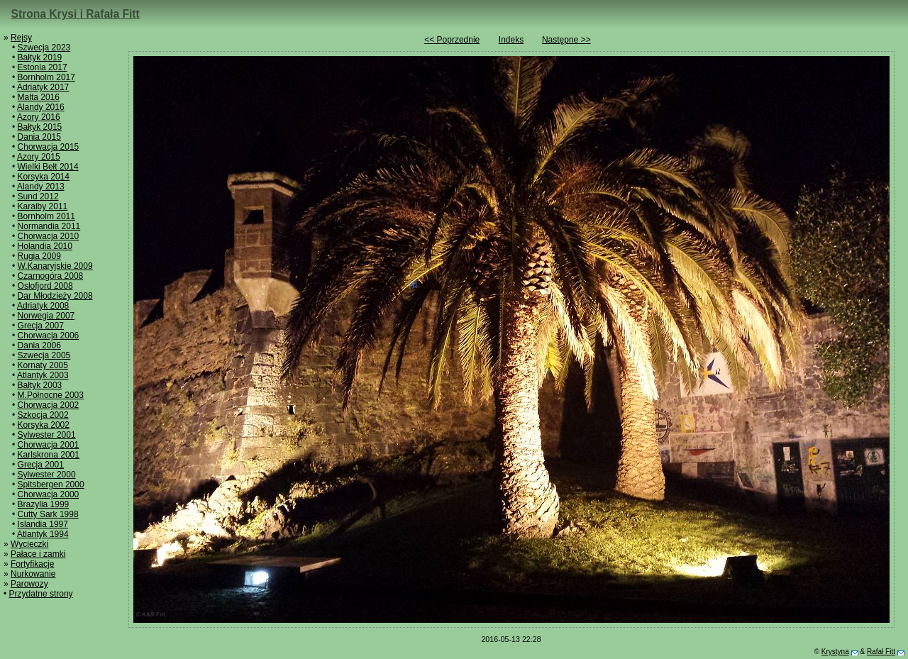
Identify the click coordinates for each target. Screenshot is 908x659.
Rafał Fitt (881, 651)
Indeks (511, 40)
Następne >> (566, 40)
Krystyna (835, 651)
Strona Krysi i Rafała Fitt (75, 14)
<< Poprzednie (452, 40)
